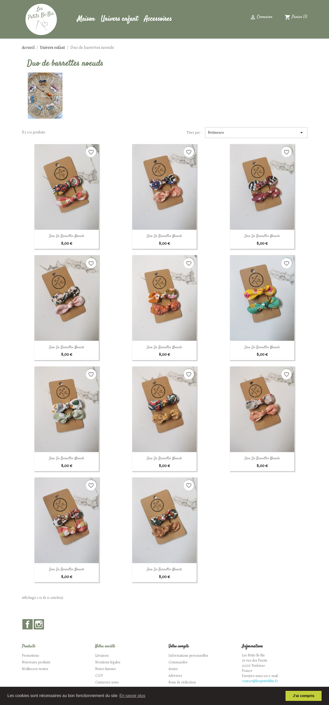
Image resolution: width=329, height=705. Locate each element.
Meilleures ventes (35, 668)
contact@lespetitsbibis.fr (260, 681)
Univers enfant (119, 19)
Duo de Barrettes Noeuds (66, 236)
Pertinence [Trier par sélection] (256, 133)
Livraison (102, 655)
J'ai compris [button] (303, 696)
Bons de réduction (182, 682)
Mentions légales (107, 662)
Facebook (27, 624)
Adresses (175, 675)
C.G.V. (99, 675)
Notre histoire (105, 668)
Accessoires (158, 19)
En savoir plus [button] (132, 695)
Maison (86, 19)
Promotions (30, 655)
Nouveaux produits (36, 662)
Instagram (39, 624)
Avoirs (173, 668)
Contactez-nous (107, 682)
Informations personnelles (188, 655)
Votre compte (178, 646)
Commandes (178, 662)
